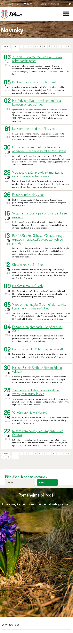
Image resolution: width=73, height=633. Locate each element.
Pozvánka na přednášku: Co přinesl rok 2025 (37, 328)
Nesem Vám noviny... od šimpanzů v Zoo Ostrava (37, 433)
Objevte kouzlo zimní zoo (28, 264)
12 (3, 49)
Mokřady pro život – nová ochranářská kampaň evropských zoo (36, 102)
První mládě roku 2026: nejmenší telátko (38, 349)
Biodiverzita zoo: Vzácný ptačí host (34, 82)
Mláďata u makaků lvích (27, 286)
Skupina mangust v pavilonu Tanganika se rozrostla (39, 215)
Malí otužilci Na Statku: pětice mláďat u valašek (37, 369)
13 (8, 49)
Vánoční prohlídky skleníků (29, 412)
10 (64, 46)
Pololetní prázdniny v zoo (28, 194)
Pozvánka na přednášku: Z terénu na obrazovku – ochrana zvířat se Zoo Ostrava (39, 149)
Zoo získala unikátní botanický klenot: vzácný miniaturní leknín (36, 392)
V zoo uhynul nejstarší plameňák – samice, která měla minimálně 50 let (39, 306)
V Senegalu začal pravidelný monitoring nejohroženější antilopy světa (37, 174)
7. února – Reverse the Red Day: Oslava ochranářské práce (37, 59)
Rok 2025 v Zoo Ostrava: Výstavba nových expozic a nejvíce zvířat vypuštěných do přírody (39, 239)
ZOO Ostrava (11, 14)
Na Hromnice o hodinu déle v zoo (33, 128)
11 (68, 46)
